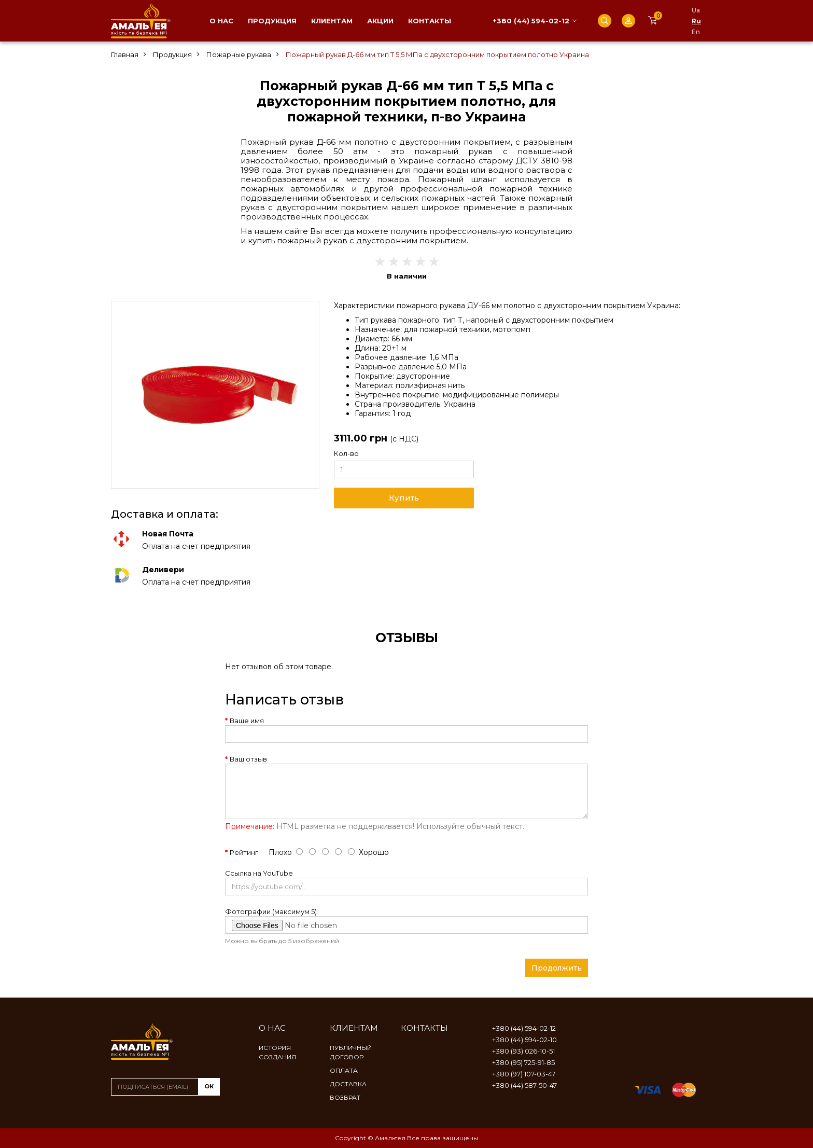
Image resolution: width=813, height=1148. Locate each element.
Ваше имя (247, 720)
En (696, 32)
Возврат (345, 1097)
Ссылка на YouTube (259, 873)
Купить (404, 498)
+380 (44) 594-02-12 (531, 21)
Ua (696, 10)
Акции (380, 21)
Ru (696, 21)
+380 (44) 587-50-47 (524, 1085)
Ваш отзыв (248, 759)
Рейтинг (244, 852)
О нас (221, 21)
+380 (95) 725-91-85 (523, 1062)
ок (209, 1086)
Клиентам (332, 21)
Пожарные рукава (238, 54)
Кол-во (346, 453)
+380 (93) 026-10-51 (523, 1051)
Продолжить (556, 968)
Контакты (429, 21)
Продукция (272, 21)
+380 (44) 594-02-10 (524, 1039)
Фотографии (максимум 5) (271, 911)
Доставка (348, 1084)
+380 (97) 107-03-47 (523, 1074)
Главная (124, 54)
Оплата (344, 1070)
